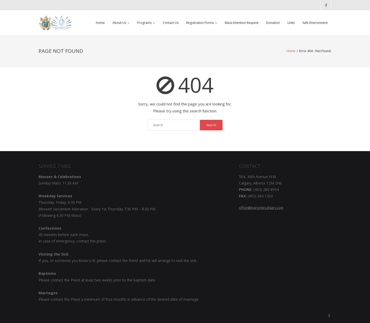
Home (100, 23)
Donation (273, 23)
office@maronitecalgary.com (261, 207)
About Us (119, 23)
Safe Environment (315, 23)
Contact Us (171, 23)
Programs (144, 23)
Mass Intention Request (241, 23)
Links (291, 23)
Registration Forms (200, 23)
